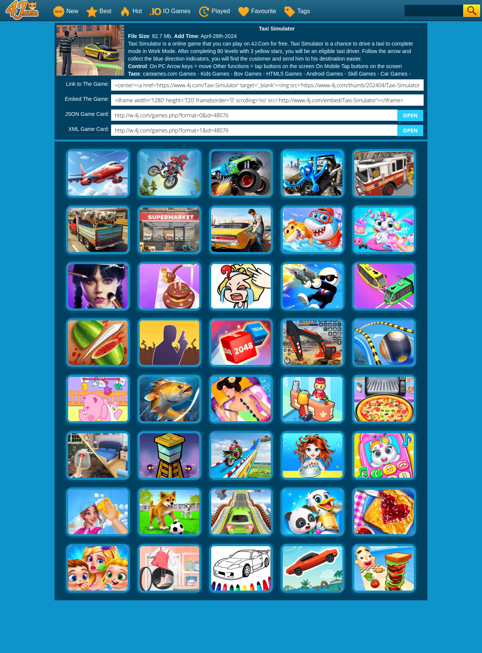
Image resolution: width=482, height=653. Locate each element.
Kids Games (215, 74)
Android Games (325, 74)
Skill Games (362, 74)
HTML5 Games (284, 74)
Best (98, 11)
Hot (130, 11)
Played (214, 11)
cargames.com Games (169, 74)
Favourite (257, 11)
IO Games (170, 11)
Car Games (393, 74)
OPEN (410, 115)
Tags (297, 11)
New (65, 11)
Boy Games (247, 74)
